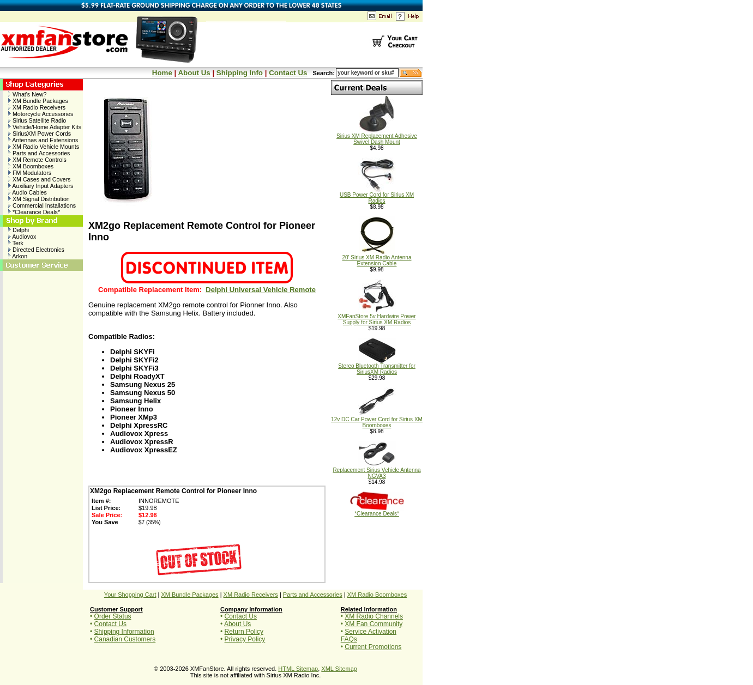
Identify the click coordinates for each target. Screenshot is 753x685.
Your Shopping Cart (130, 594)
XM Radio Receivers (36, 107)
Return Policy (244, 631)
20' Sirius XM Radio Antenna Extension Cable (377, 258)
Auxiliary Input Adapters (40, 186)
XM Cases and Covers (39, 179)
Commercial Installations (42, 205)
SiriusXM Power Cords (39, 133)
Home (162, 73)
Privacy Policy (245, 639)
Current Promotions (373, 647)
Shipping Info (239, 73)
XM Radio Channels (374, 616)
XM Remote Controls (37, 159)
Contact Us (288, 73)
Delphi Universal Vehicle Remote (261, 290)
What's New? (27, 94)
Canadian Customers (125, 639)
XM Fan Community (373, 624)
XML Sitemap (339, 668)
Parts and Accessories (39, 153)
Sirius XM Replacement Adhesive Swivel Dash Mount (376, 136)
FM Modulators (29, 172)
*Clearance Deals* (34, 212)
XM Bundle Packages (38, 101)
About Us (194, 73)
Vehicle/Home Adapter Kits (44, 127)
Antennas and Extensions (43, 140)
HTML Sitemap (298, 668)
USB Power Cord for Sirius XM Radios (377, 195)
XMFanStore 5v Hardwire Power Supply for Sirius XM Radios (376, 316)
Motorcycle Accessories (40, 114)
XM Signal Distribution (39, 199)
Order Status (112, 616)
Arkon (17, 256)
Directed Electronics (36, 249)
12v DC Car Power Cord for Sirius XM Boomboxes (377, 419)
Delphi (18, 230)
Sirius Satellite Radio (37, 120)
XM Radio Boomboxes (377, 594)
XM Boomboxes (30, 166)
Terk (15, 243)
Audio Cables (27, 192)
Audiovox (22, 236)
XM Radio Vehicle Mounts (43, 146)
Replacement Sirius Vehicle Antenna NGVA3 (376, 470)
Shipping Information (124, 631)
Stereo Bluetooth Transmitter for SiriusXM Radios (376, 366)
